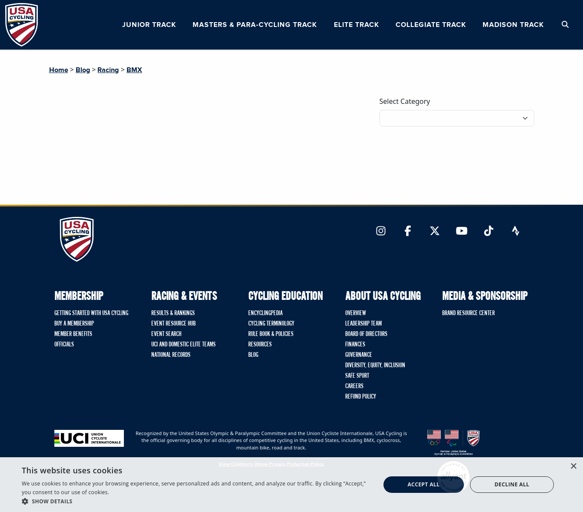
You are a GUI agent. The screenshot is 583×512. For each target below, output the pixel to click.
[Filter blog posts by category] (457, 118)
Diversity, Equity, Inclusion (375, 365)
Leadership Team (363, 324)
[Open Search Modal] (565, 24)
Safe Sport (357, 376)
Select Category (405, 101)
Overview (355, 313)
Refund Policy (360, 397)
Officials (64, 345)
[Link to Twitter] (434, 231)
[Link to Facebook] (407, 231)
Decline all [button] (512, 484)
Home (58, 69)
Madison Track (513, 24)
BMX (134, 69)
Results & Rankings (173, 313)
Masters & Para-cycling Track (255, 24)
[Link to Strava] (515, 231)
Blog (83, 69)
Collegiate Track (431, 24)
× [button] (573, 466)
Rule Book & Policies (270, 334)
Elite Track (356, 24)
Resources (260, 345)
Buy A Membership (74, 324)
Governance (358, 355)
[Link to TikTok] (488, 231)
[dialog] (291, 484)
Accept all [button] (423, 484)
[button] (196, 501)
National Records (170, 355)
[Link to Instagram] (380, 231)
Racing (108, 69)
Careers (354, 386)
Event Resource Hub (173, 324)
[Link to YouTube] (461, 231)
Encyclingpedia (265, 313)
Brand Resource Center (468, 313)
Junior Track (149, 24)
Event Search (166, 334)
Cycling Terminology (271, 324)
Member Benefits (73, 334)
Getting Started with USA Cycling (91, 313)
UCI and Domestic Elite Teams (183, 345)
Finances (355, 345)
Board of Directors (366, 334)
